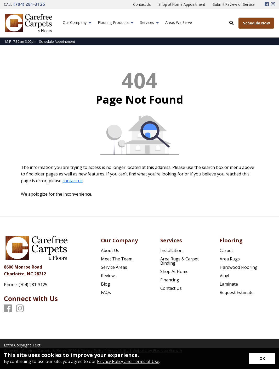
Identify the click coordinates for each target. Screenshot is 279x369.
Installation (171, 250)
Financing (169, 280)
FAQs (106, 292)
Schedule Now (256, 22)
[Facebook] (267, 4)
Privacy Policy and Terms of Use (128, 361)
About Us (110, 250)
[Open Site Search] (231, 23)
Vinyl (224, 276)
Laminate (229, 284)
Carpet (226, 250)
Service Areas (114, 267)
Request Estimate (237, 292)
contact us (72, 181)
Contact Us (171, 288)
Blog (105, 284)
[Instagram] (273, 4)
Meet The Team (116, 259)
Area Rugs (230, 259)
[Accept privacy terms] (262, 358)
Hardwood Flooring (239, 267)
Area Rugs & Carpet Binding (179, 261)
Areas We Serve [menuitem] (178, 22)
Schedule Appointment (57, 41)
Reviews (109, 276)
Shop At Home (174, 271)
